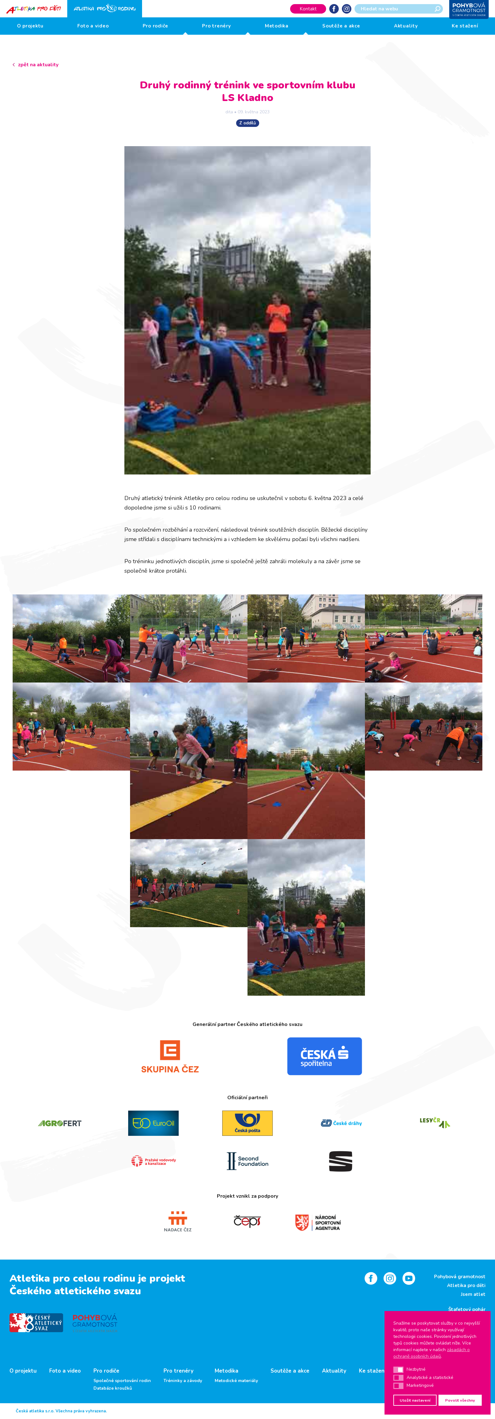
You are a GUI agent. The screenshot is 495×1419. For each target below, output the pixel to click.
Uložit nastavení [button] (415, 1400)
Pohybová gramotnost (460, 1276)
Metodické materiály (236, 1381)
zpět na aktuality (38, 64)
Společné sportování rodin (122, 1381)
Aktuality (406, 26)
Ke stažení (465, 26)
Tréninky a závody (183, 1381)
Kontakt (308, 9)
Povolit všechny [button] (460, 1400)
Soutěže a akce (341, 26)
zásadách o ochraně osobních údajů (431, 1353)
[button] (398, 1370)
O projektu (30, 26)
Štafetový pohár (467, 1309)
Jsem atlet (473, 1294)
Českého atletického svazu (75, 1291)
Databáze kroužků (112, 1388)
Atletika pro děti (466, 1285)
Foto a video (93, 26)
